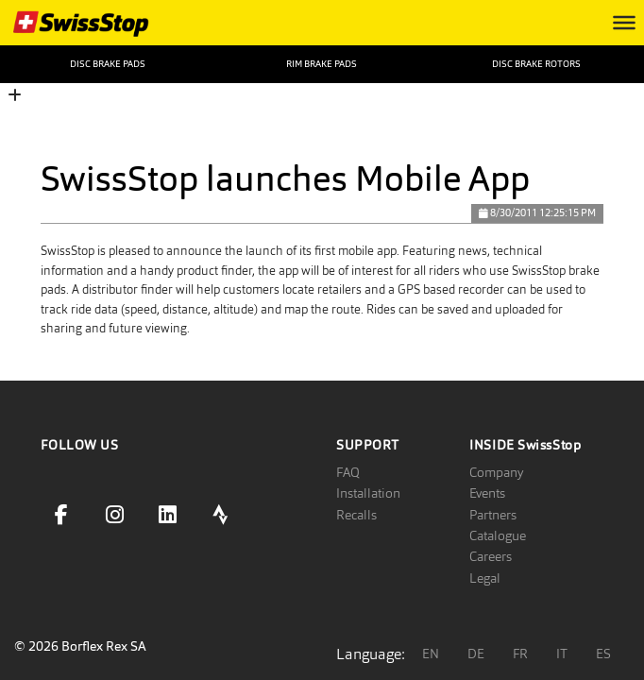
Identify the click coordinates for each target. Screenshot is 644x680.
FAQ (348, 472)
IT (562, 653)
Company (496, 472)
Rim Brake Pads (321, 64)
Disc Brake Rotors (536, 64)
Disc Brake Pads (107, 64)
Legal (484, 578)
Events (487, 493)
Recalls (356, 514)
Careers (490, 556)
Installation (368, 493)
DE (475, 653)
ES (603, 653)
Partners (493, 514)
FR (520, 653)
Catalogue (497, 535)
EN (430, 653)
